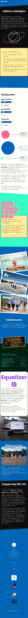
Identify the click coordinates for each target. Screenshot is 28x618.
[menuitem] (14, 562)
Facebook (14, 562)
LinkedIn (14, 569)
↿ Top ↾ (14, 565)
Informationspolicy (14, 610)
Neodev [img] (3, 1)
